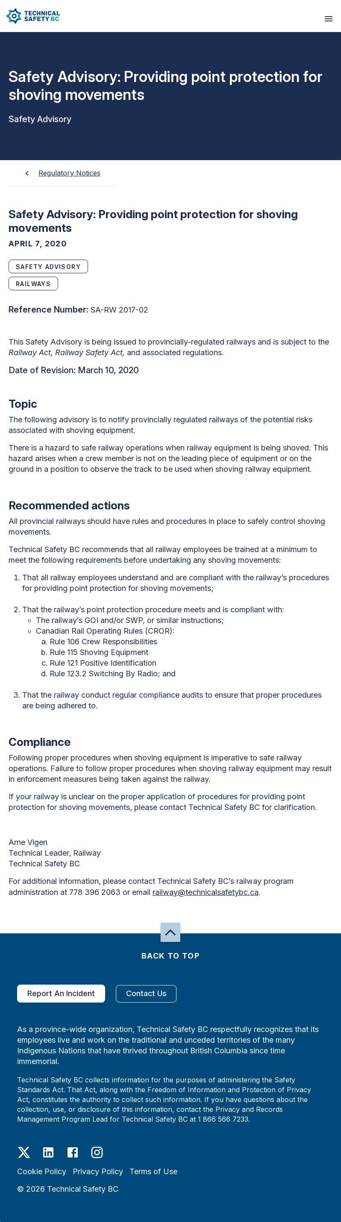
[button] (30, 16)
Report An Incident (61, 994)
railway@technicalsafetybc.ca (206, 892)
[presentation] (328, 18)
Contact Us (146, 993)
